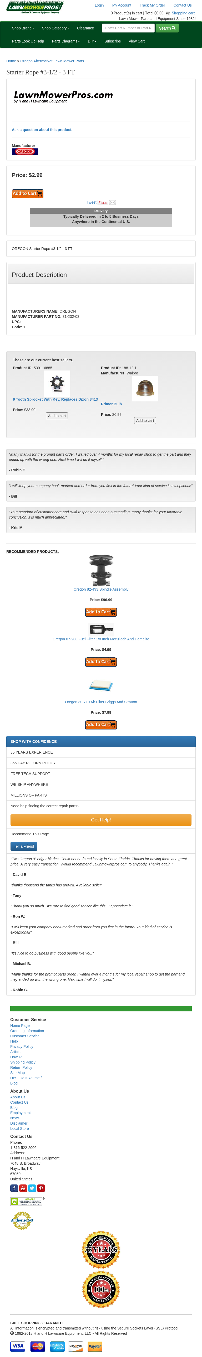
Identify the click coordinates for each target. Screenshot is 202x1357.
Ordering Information (27, 1031)
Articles (16, 1052)
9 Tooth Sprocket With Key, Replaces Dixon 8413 (55, 399)
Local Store (19, 1128)
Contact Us (183, 5)
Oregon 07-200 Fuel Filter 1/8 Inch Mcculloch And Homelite (101, 639)
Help (14, 1041)
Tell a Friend (24, 846)
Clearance (85, 28)
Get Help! (101, 819)
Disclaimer (18, 1123)
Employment (20, 1113)
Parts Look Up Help (28, 41)
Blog (14, 1083)
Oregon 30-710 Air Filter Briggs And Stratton (101, 702)
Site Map (17, 1073)
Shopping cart (183, 13)
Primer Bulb (111, 404)
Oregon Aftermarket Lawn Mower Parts (52, 61)
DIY (92, 41)
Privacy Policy (21, 1046)
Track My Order (152, 5)
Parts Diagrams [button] (66, 41)
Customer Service (24, 1036)
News (14, 1118)
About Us (18, 1097)
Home (11, 61)
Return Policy (21, 1067)
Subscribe (112, 41)
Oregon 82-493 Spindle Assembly (101, 589)
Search (167, 28)
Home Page (20, 1025)
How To (16, 1057)
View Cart (136, 41)
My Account (121, 5)
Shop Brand (23, 28)
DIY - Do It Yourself (26, 1078)
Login (99, 5)
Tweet (91, 202)
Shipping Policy (23, 1062)
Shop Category (55, 28)
